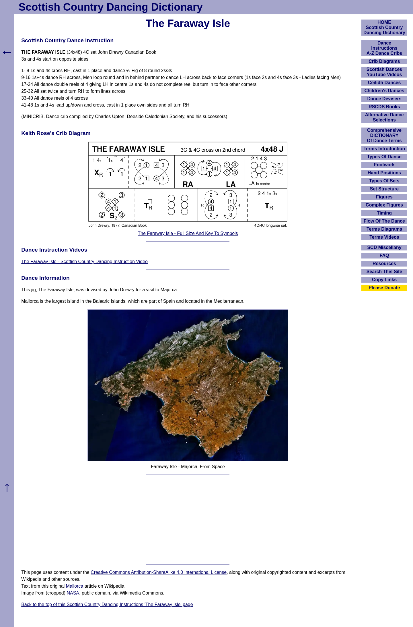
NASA (73, 593)
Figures (384, 196)
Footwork (384, 164)
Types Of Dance (384, 156)
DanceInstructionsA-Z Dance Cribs (384, 48)
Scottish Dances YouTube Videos (384, 72)
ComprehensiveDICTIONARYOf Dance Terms (384, 135)
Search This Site (384, 271)
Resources (384, 263)
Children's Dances (384, 90)
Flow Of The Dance (384, 221)
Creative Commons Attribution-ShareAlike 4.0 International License (159, 572)
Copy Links (384, 279)
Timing (384, 213)
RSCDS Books (384, 106)
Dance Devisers (384, 98)
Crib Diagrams (384, 61)
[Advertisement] (187, 519)
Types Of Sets (384, 180)
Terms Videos (384, 237)
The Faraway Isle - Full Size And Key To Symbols (188, 233)
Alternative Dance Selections (384, 117)
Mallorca (74, 586)
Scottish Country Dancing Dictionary (111, 7)
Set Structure (384, 188)
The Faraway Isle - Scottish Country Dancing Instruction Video (84, 261)
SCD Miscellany (384, 247)
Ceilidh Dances (384, 82)
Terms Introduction (384, 148)
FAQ (384, 255)
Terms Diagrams (384, 229)
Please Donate (384, 287)
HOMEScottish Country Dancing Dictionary (384, 27)
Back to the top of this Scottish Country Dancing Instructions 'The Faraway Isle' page (107, 604)
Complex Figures (384, 204)
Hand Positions (384, 172)
